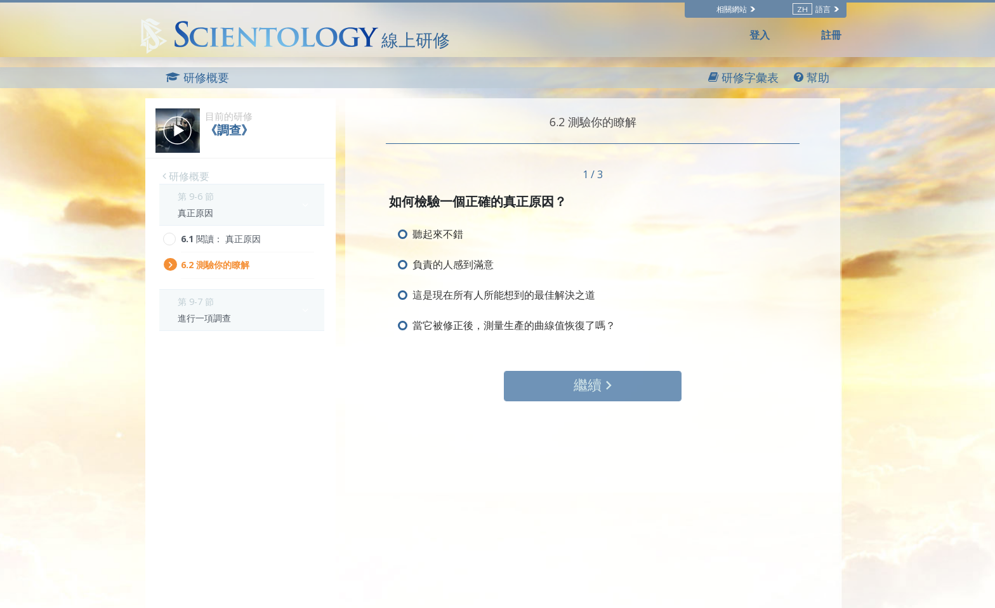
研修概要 (185, 176)
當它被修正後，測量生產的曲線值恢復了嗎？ (514, 325)
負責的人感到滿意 (453, 264)
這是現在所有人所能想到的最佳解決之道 (503, 295)
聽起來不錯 (437, 234)
